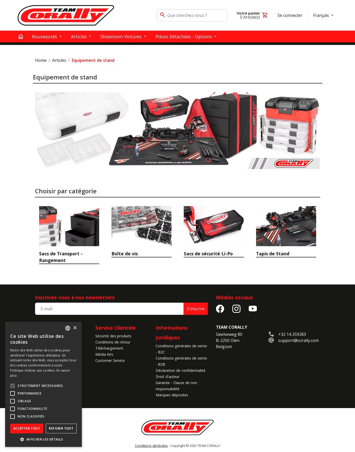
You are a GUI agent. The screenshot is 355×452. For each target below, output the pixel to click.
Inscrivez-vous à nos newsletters (75, 297)
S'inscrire (195, 309)
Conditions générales (151, 445)
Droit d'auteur (167, 376)
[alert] (43, 384)
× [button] (75, 328)
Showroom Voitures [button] (121, 36)
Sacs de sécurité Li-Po (208, 254)
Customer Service (110, 360)
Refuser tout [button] (61, 428)
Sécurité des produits (113, 336)
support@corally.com (298, 340)
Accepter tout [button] (26, 428)
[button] (43, 439)
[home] (21, 36)
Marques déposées (172, 394)
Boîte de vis (124, 254)
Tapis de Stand (272, 254)
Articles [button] (79, 36)
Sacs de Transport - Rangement (61, 257)
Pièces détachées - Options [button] (184, 36)
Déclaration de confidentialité (180, 370)
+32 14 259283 (292, 334)
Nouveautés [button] (44, 36)
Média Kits (104, 354)
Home (41, 60)
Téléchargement (109, 348)
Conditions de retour (112, 342)
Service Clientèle (115, 327)
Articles (59, 60)
